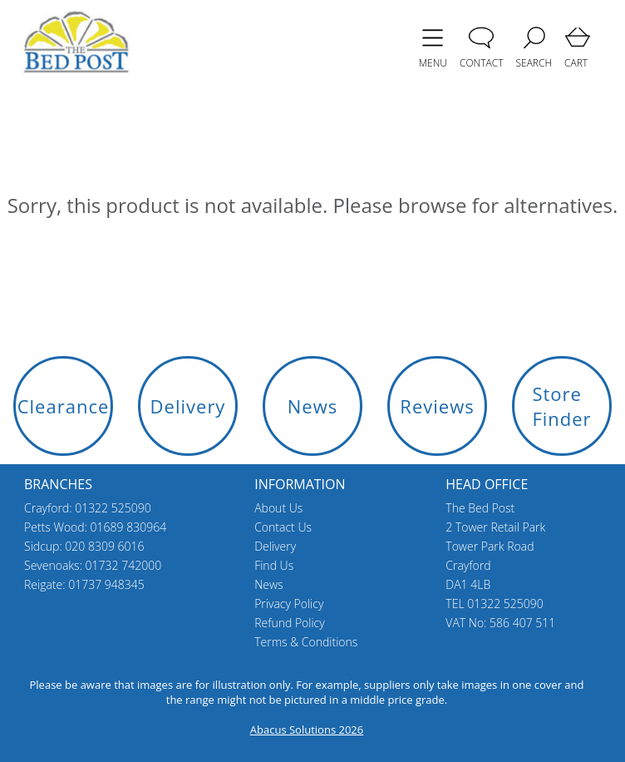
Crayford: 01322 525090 (87, 508)
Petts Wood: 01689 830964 (95, 527)
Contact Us (283, 527)
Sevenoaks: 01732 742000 (92, 565)
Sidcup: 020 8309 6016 (84, 546)
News (268, 584)
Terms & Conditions (305, 642)
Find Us (273, 565)
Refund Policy (289, 623)
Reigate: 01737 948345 (84, 584)
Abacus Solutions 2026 (306, 729)
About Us (278, 508)
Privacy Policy (288, 603)
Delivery (275, 546)
